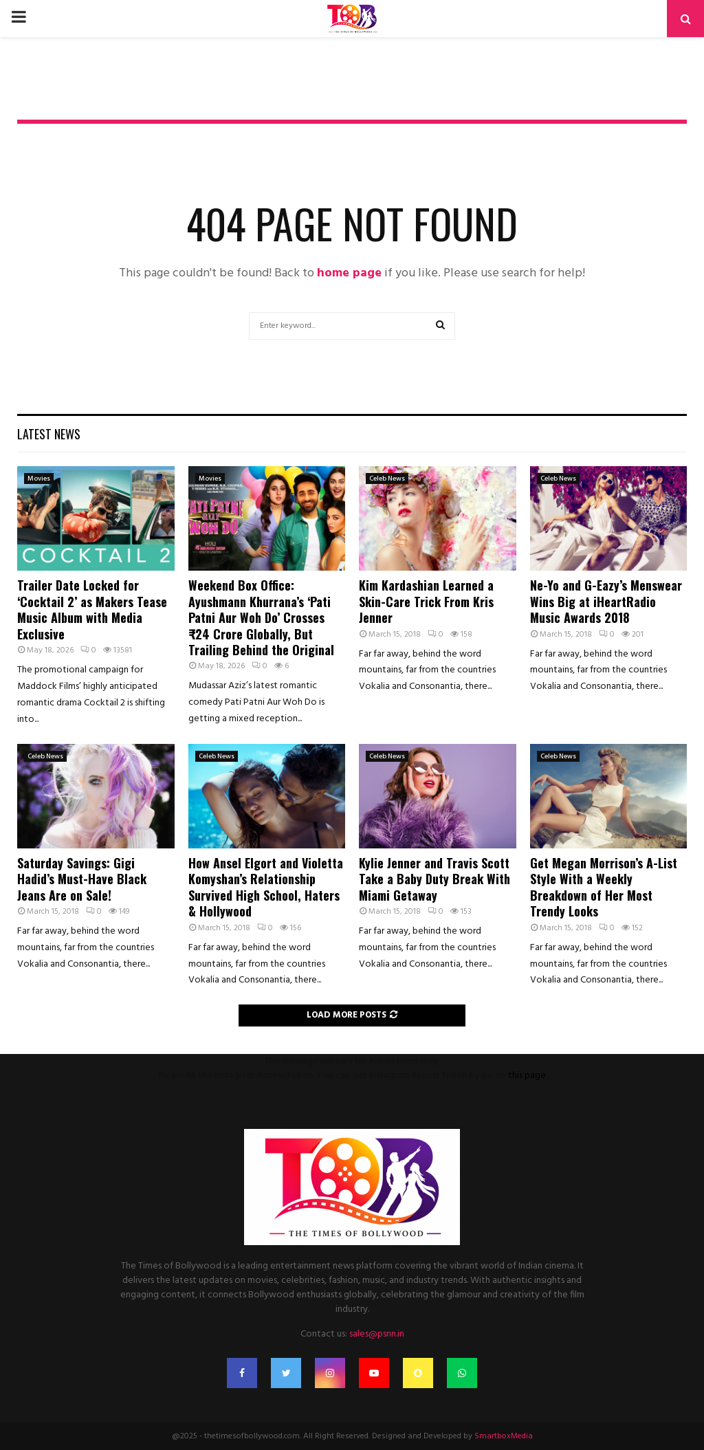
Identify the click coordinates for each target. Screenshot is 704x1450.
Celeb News (387, 478)
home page (349, 273)
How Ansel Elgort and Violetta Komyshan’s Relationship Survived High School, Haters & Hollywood (265, 887)
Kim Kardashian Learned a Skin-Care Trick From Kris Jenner (426, 601)
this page (527, 1076)
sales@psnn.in (376, 1334)
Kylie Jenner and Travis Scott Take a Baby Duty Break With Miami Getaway (434, 879)
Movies (39, 478)
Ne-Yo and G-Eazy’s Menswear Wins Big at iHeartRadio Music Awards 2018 (606, 601)
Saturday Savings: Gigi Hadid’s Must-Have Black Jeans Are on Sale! (81, 879)
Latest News (48, 434)
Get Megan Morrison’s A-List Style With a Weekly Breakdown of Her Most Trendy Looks (603, 887)
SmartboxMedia (503, 1436)
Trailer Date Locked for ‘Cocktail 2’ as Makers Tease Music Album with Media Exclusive (92, 609)
